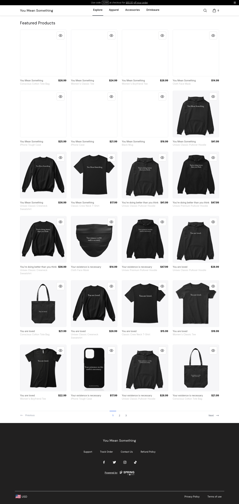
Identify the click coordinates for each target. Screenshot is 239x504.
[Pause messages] (234, 2)
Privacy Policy (192, 496)
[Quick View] (60, 35)
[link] (43, 53)
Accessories (132, 10)
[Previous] (27, 414)
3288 (105, 2)
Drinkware (152, 10)
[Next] (214, 414)
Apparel (114, 10)
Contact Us (127, 451)
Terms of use (214, 496)
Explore (97, 10)
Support (87, 451)
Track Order (106, 451)
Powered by (119, 473)
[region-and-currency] (21, 497)
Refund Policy (148, 451)
